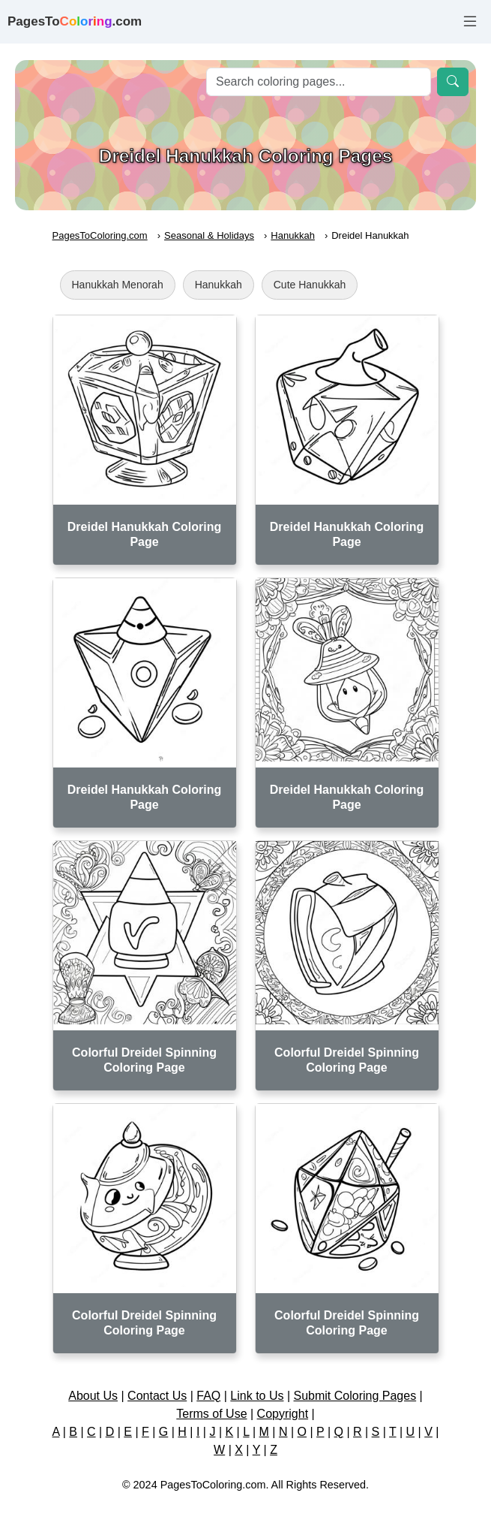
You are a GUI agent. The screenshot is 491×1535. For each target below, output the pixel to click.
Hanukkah (293, 235)
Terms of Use (211, 1413)
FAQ (208, 1395)
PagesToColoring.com (100, 235)
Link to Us (256, 1395)
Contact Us (157, 1395)
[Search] (318, 82)
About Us (93, 1395)
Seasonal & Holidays (209, 235)
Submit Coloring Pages (355, 1395)
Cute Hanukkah (310, 285)
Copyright (282, 1413)
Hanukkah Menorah (117, 285)
